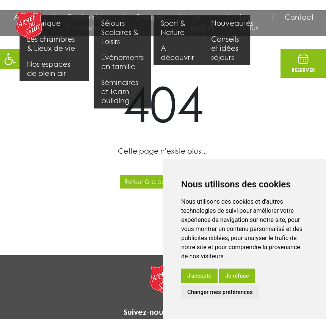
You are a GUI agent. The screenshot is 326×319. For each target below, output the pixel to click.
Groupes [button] (150, 17)
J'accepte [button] (199, 275)
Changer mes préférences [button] (220, 292)
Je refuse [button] (237, 275)
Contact (299, 17)
